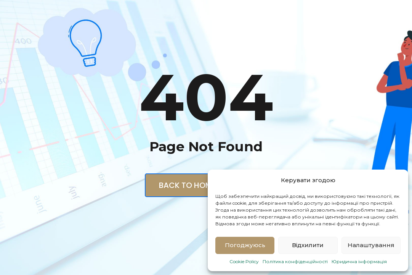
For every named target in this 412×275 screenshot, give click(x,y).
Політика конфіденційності (295, 261)
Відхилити (308, 245)
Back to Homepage (206, 185)
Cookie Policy (244, 261)
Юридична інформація (359, 261)
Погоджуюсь (245, 245)
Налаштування (371, 245)
